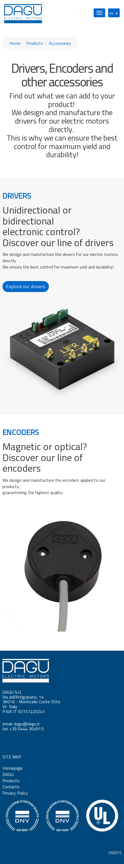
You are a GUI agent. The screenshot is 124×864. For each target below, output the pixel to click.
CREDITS (115, 853)
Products (34, 43)
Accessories (60, 43)
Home (14, 43)
